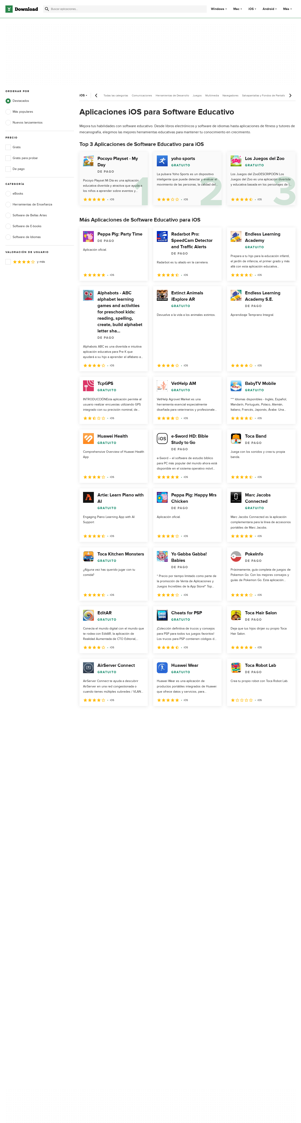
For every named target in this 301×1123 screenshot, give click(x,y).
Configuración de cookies (185, 964)
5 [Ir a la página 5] (131, 716)
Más (288, 9)
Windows (217, 9)
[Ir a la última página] (286, 715)
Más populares (19, 111)
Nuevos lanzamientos (24, 122)
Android (268, 9)
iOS (251, 9)
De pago (15, 169)
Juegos (197, 95)
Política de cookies (181, 943)
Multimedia (212, 95)
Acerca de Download (101, 928)
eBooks (14, 193)
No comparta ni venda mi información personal (185, 953)
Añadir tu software (99, 935)
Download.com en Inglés (103, 951)
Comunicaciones (142, 95)
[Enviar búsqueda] (47, 9)
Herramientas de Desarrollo (172, 95)
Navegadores (230, 95)
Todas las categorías (116, 95)
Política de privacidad (182, 928)
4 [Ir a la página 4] (119, 716)
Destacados (17, 101)
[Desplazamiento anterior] (96, 95)
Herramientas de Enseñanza (28, 204)
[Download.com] (21, 9)
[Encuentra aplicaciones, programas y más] (124, 9)
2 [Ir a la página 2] (96, 716)
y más (25, 262)
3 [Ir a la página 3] (107, 716)
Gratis (13, 147)
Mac (236, 9)
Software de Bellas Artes (26, 215)
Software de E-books (23, 226)
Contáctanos (95, 943)
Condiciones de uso (182, 935)
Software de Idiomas (23, 237)
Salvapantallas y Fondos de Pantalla (263, 95)
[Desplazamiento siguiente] (290, 95)
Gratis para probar (21, 158)
